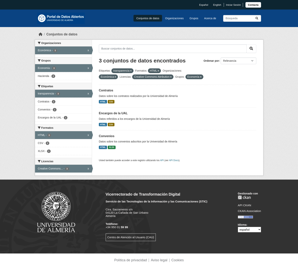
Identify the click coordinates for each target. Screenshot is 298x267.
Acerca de (210, 18)
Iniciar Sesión (233, 4)
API (162, 160)
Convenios (106, 136)
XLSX (111, 147)
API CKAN (244, 205)
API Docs (174, 160)
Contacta (253, 4)
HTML (103, 102)
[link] (253, 5)
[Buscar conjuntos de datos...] (242, 18)
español (203, 4)
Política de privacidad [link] (130, 260)
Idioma (242, 224)
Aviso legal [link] (159, 260)
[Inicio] (40, 34)
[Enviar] (257, 18)
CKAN (244, 197)
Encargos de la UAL (113, 113)
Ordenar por (211, 60)
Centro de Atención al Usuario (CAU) (130, 237)
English (217, 4)
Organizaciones (174, 18)
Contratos (106, 90)
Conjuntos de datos (147, 18)
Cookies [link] (177, 260)
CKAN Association (249, 211)
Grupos (193, 18)
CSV (111, 102)
